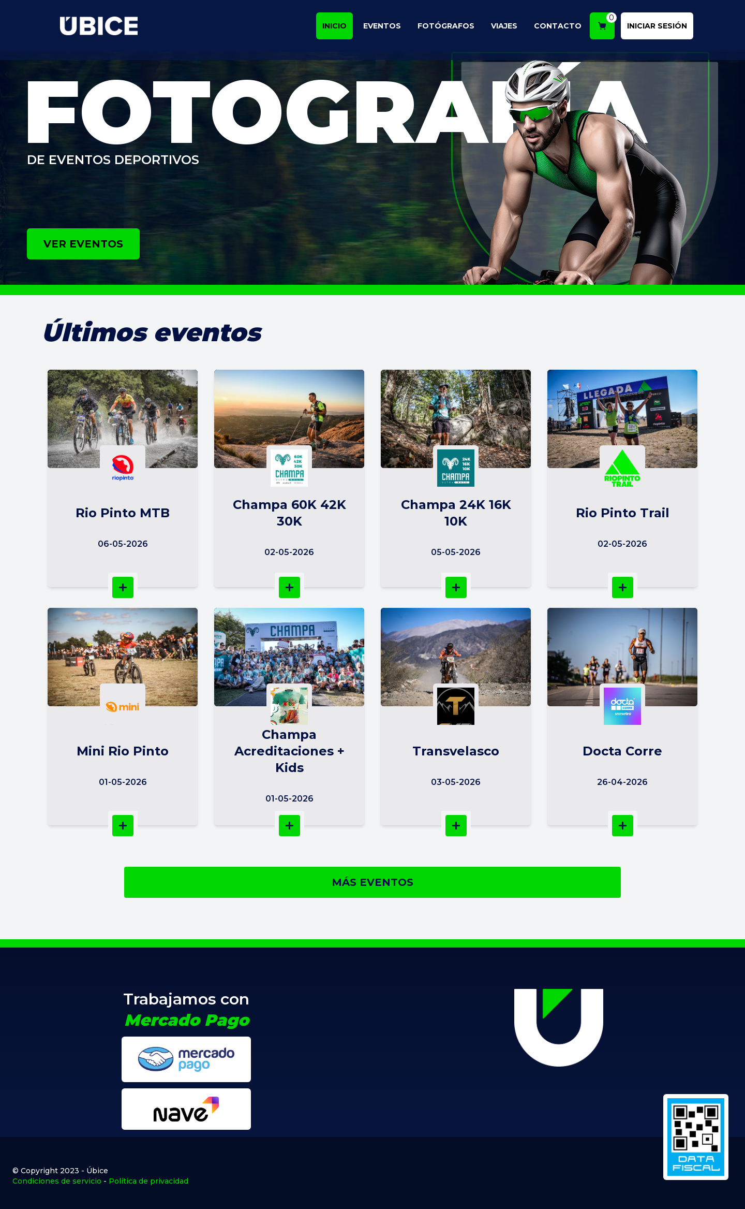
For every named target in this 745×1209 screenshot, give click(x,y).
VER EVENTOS (83, 244)
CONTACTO (562, 28)
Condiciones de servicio (56, 1181)
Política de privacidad (148, 1181)
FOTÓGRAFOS (450, 28)
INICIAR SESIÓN (661, 28)
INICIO (338, 28)
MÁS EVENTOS (372, 882)
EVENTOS (386, 28)
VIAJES (508, 28)
